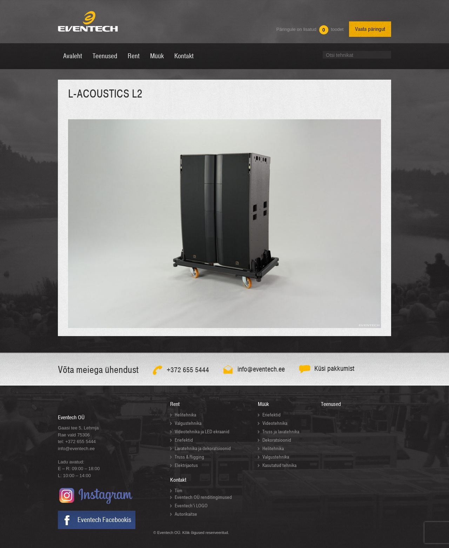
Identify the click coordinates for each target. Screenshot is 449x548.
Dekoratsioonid (276, 440)
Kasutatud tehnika (279, 465)
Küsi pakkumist (334, 368)
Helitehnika (185, 415)
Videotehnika (274, 423)
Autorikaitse (186, 514)
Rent (175, 404)
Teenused (331, 404)
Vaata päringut (370, 29)
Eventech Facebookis (104, 519)
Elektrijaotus (186, 465)
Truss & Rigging (189, 457)
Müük (263, 404)
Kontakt (178, 480)
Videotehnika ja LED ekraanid (202, 431)
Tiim (178, 490)
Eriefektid (184, 440)
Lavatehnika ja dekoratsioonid (203, 448)
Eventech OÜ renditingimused (203, 497)
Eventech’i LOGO (191, 505)
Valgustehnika (188, 423)
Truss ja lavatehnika (280, 431)
